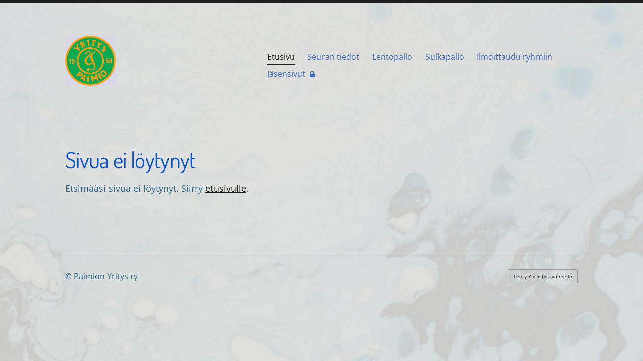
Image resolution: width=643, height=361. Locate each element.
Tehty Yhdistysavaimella (542, 276)
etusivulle (225, 188)
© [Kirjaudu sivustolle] (69, 276)
